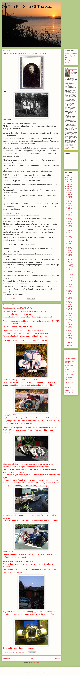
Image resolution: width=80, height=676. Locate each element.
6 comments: (22, 298)
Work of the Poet (69, 382)
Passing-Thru (68, 387)
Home (31, 658)
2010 (68, 184)
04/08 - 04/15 (70, 312)
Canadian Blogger (69, 390)
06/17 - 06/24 (70, 283)
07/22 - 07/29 (70, 248)
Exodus (67, 62)
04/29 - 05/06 (70, 305)
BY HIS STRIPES (69, 365)
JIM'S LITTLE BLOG (70, 379)
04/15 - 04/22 (70, 309)
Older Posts (56, 658)
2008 (68, 188)
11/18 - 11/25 (70, 204)
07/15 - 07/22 (70, 251)
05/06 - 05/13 (70, 301)
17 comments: (22, 652)
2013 (68, 177)
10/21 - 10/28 (70, 211)
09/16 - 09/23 (70, 226)
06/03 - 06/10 (70, 291)
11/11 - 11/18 (70, 208)
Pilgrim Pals (68, 385)
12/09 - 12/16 (70, 197)
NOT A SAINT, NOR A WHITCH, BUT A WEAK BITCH (24, 54)
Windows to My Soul (70, 372)
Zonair (66, 353)
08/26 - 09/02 (70, 237)
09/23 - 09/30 (70, 222)
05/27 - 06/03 (70, 294)
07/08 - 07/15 (70, 255)
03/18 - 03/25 (70, 320)
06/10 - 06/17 (70, 287)
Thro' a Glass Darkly (70, 392)
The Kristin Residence (70, 358)
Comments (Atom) (34, 662)
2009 (68, 186)
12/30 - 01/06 (70, 193)
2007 (68, 191)
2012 (68, 179)
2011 (68, 181)
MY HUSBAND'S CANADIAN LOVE (17, 308)
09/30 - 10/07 (70, 218)
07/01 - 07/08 (70, 258)
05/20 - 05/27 (70, 298)
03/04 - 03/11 (70, 327)
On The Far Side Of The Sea (27, 6)
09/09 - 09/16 (70, 229)
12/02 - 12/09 (70, 200)
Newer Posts (6, 658)
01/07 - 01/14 (70, 341)
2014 (68, 175)
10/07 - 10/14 (70, 215)
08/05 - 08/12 (70, 244)
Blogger (51, 672)
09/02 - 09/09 (70, 233)
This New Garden (69, 374)
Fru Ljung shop (69, 60)
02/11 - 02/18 (70, 334)
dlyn (66, 356)
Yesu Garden (68, 377)
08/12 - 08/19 (70, 240)
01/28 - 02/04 (70, 338)
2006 (68, 345)
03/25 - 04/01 (70, 316)
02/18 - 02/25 (70, 330)
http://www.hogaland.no (71, 53)
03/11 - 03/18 (70, 323)
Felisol (74, 70)
